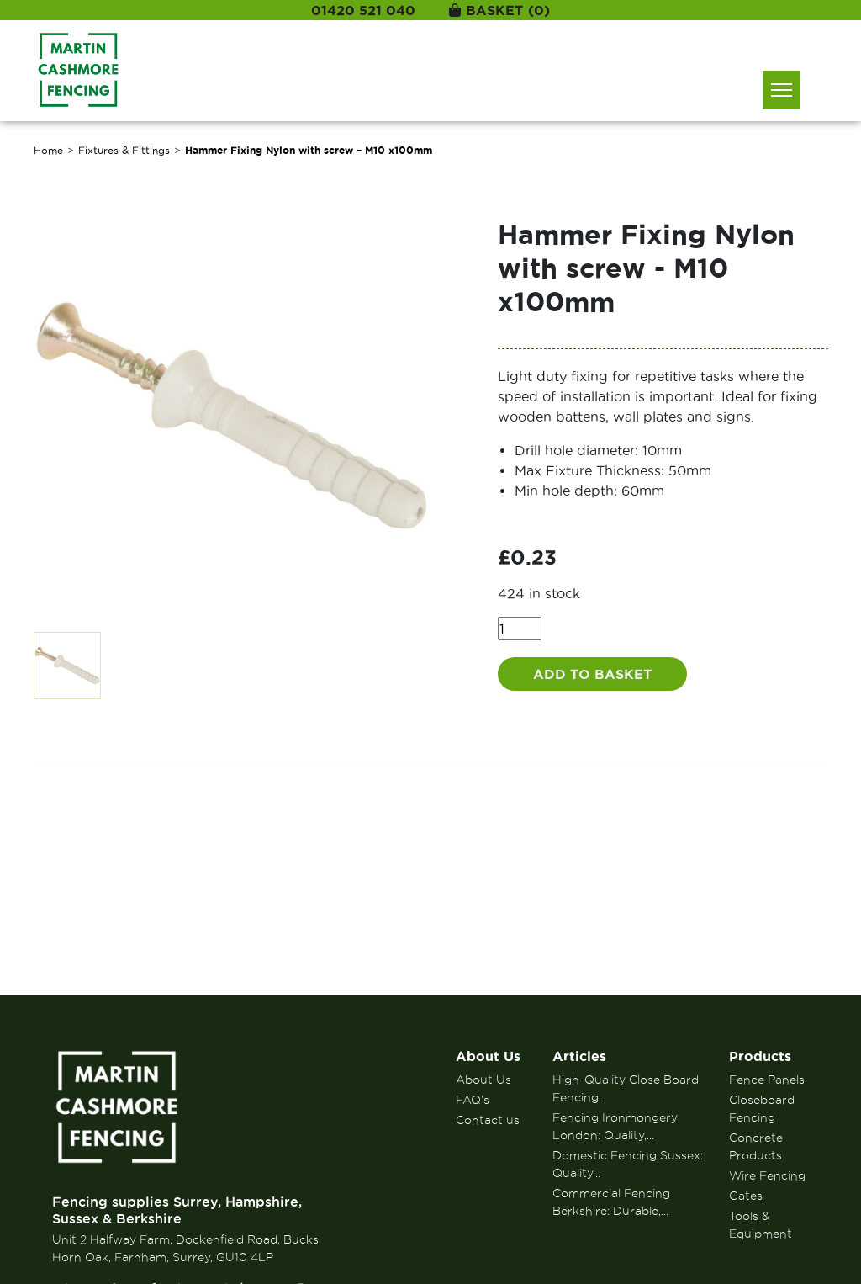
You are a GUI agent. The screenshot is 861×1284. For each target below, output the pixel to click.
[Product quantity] (519, 628)
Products (760, 1056)
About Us (488, 1056)
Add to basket (592, 674)
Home (48, 150)
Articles (579, 1056)
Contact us (488, 1120)
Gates (746, 1195)
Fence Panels (767, 1079)
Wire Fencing (767, 1175)
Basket (499, 10)
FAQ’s (472, 1099)
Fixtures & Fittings (124, 150)
